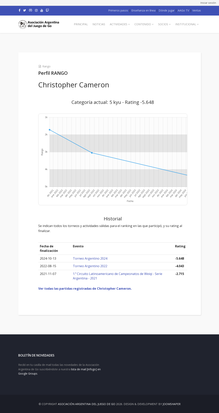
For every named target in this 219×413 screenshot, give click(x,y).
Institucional (185, 24)
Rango (46, 66)
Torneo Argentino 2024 (90, 258)
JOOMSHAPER (172, 404)
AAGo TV (183, 10)
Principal (81, 24)
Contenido (142, 24)
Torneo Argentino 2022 (90, 266)
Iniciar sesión (208, 2)
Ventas (196, 10)
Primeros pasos (118, 10)
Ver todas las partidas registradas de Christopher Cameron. (85, 288)
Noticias (98, 24)
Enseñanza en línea (143, 10)
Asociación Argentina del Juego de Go (86, 404)
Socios (163, 24)
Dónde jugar (167, 10)
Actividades (118, 24)
